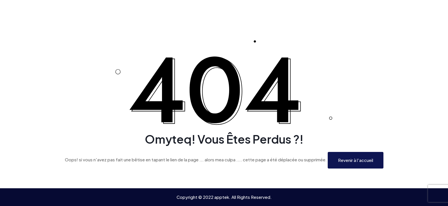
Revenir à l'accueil (355, 160)
